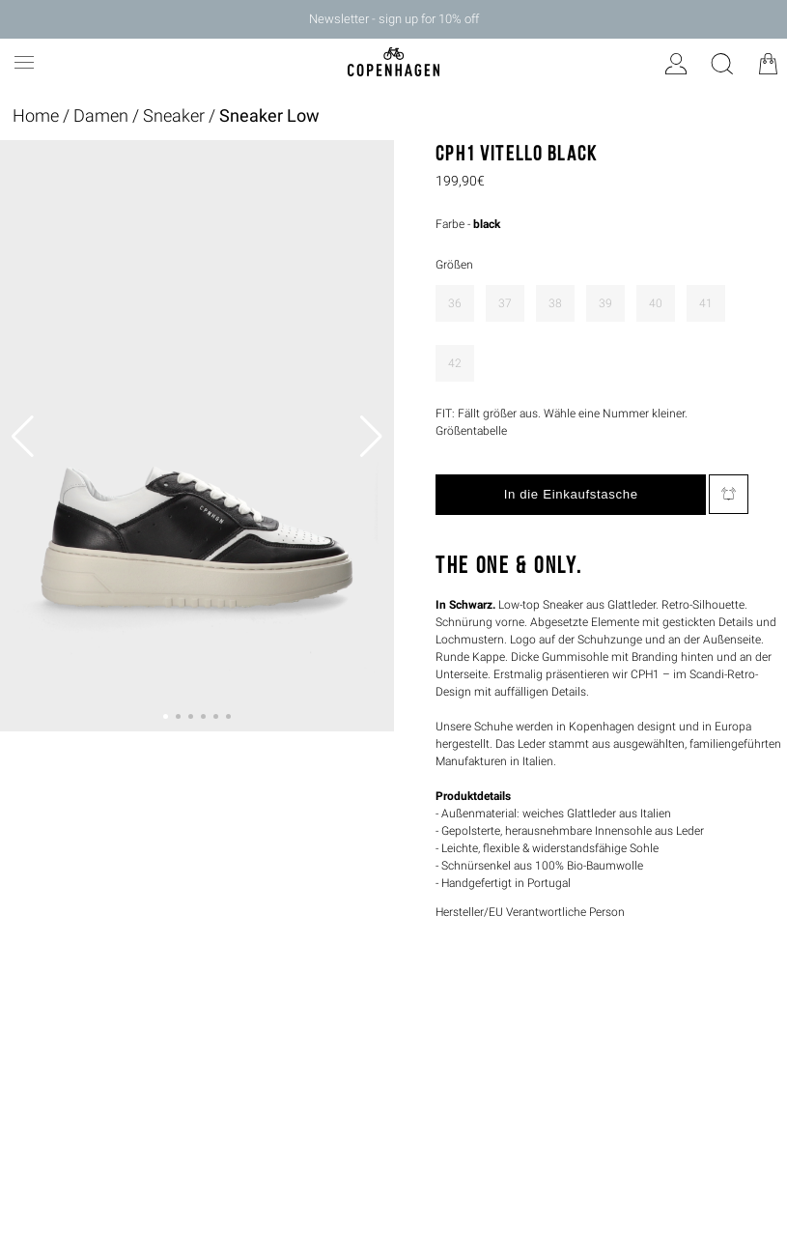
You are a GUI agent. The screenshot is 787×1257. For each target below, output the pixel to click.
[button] (165, 716)
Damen (100, 115)
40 (655, 303)
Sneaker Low (269, 115)
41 (706, 303)
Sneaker (174, 115)
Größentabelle (471, 431)
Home (36, 115)
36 (455, 303)
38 (555, 303)
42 (455, 363)
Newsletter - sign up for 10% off (394, 19)
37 (505, 303)
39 (605, 303)
